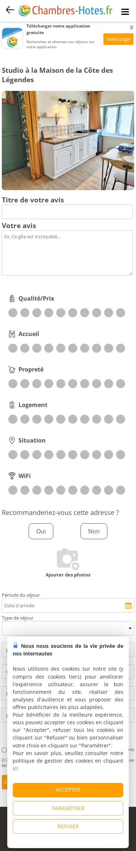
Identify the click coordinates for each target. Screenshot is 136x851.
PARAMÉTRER (68, 808)
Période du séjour (21, 595)
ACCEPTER (68, 789)
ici (15, 768)
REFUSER (68, 826)
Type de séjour (17, 618)
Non (94, 531)
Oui (41, 531)
